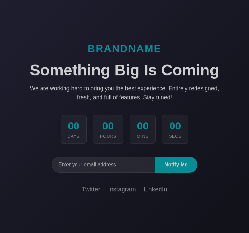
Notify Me (176, 165)
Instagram (122, 189)
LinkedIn (155, 189)
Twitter (91, 189)
